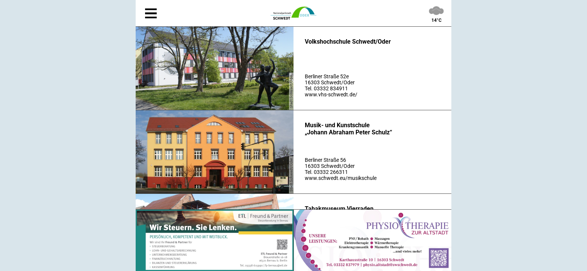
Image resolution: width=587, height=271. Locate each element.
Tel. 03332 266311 (326, 172)
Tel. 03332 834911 (326, 88)
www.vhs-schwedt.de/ (331, 94)
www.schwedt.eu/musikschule (341, 178)
